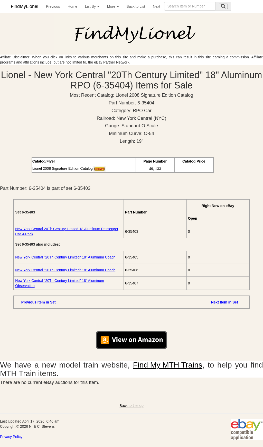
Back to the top (131, 406)
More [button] (113, 6)
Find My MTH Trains (167, 365)
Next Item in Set (224, 302)
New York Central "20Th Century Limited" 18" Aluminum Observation (59, 283)
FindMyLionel (24, 6)
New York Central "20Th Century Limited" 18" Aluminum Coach (65, 257)
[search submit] (223, 6)
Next (156, 6)
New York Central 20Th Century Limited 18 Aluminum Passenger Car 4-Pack (66, 231)
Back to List (136, 6)
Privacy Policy (11, 437)
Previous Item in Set (38, 302)
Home (72, 6)
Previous (53, 6)
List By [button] (92, 6)
